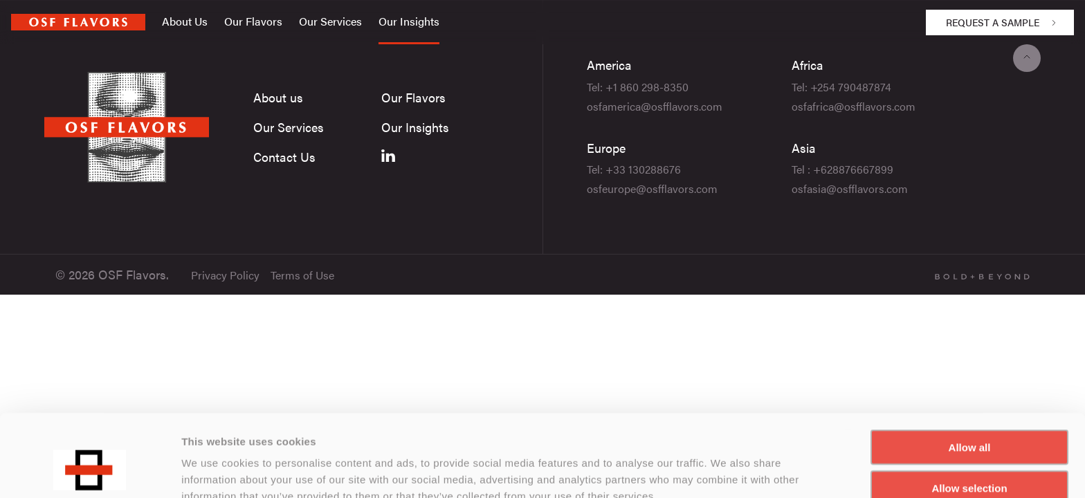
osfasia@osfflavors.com (850, 188)
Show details (726, 471)
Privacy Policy (225, 275)
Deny (970, 458)
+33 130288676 (643, 169)
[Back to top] (1027, 58)
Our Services (330, 21)
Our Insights (409, 21)
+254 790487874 (850, 87)
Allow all (970, 376)
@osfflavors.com (681, 106)
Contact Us (284, 156)
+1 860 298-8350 (647, 87)
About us (278, 97)
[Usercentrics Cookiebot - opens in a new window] (89, 471)
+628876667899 (853, 169)
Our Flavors (253, 21)
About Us (185, 21)
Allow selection (969, 417)
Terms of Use (302, 275)
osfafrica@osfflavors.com (853, 106)
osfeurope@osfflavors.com (652, 188)
